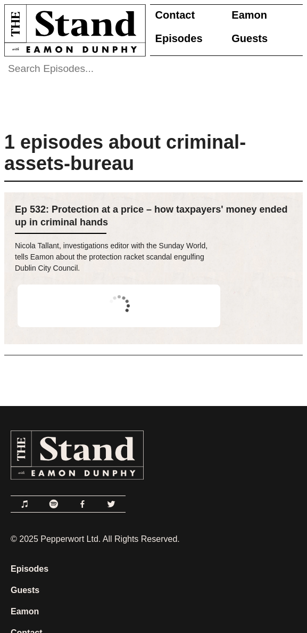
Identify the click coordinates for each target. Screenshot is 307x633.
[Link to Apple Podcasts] (25, 504)
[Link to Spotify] (54, 504)
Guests (249, 38)
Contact (175, 15)
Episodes (179, 38)
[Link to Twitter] (111, 504)
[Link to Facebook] (82, 504)
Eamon (249, 15)
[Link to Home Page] (73, 30)
